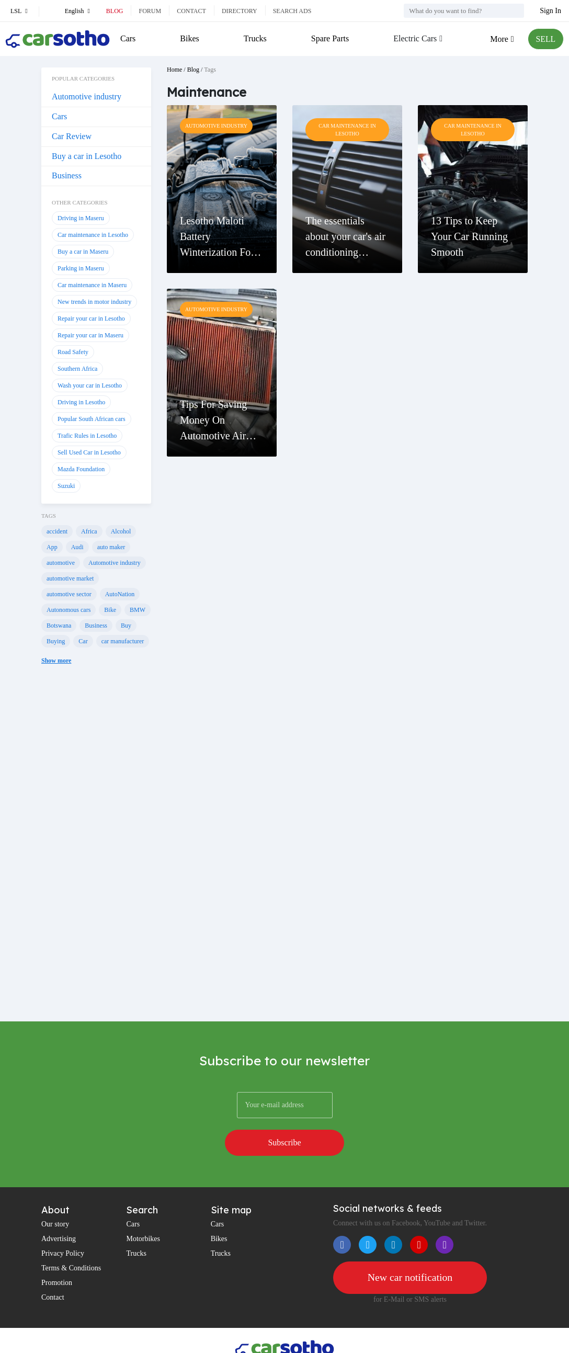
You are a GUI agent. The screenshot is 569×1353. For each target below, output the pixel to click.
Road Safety (73, 352)
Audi (77, 547)
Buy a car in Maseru (83, 251)
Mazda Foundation (81, 469)
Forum (150, 11)
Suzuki (66, 486)
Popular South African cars (92, 419)
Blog (114, 11)
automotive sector (69, 594)
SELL (545, 39)
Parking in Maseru (81, 268)
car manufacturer (122, 641)
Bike (110, 609)
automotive (61, 562)
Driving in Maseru (81, 218)
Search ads (292, 11)
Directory (239, 11)
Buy (126, 625)
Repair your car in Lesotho (91, 318)
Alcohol (121, 531)
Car (82, 641)
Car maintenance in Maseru (92, 285)
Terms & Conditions (71, 1241)
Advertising (58, 1212)
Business (67, 175)
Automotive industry (86, 96)
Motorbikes (143, 1212)
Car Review (72, 136)
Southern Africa (77, 368)
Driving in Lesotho (81, 402)
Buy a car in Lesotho (86, 156)
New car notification (410, 1251)
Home (174, 69)
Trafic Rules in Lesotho (87, 435)
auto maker (111, 547)
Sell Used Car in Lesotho (89, 452)
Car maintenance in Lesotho (93, 234)
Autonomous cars (68, 609)
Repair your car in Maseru (90, 335)
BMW (137, 609)
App (52, 547)
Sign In (550, 11)
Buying (56, 641)
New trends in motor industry (94, 301)
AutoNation (120, 594)
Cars (127, 38)
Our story (55, 1197)
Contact (191, 11)
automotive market (70, 578)
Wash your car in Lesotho (90, 385)
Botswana (59, 625)
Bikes (189, 38)
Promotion (56, 1256)
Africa (89, 531)
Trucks (254, 38)
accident (57, 531)
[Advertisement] (96, 853)
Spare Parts (329, 38)
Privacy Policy (62, 1227)
